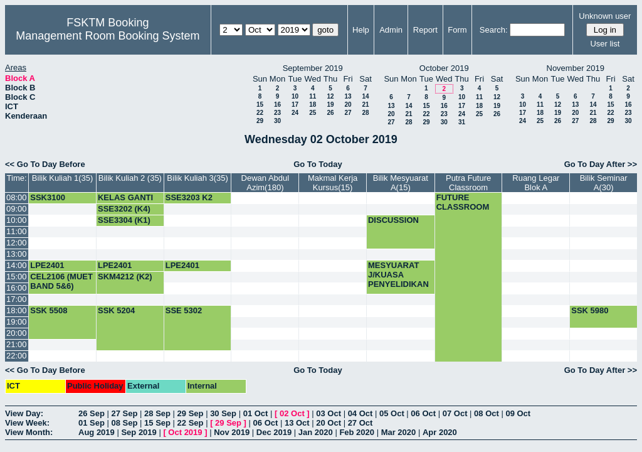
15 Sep (157, 423)
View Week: (27, 423)
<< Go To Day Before (45, 164)
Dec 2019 (274, 432)
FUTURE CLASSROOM (463, 202)
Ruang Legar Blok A (535, 182)
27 (347, 112)
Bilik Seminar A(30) (604, 182)
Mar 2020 (398, 432)
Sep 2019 (138, 432)
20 (347, 104)
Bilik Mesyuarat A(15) (400, 182)
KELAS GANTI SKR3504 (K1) (125, 202)
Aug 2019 (96, 432)
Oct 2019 (185, 432)
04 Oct (360, 413)
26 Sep (91, 413)
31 (461, 122)
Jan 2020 (315, 432)
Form (457, 30)
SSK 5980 (589, 310)
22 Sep (190, 423)
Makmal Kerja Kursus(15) (332, 182)
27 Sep (125, 413)
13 (347, 96)
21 (365, 104)
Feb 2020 (356, 432)
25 (312, 112)
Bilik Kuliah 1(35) (62, 178)
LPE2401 (47, 265)
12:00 (16, 242)
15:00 (16, 276)
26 (330, 112)
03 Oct (328, 413)
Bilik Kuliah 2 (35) (130, 178)
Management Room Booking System (107, 36)
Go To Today (317, 164)
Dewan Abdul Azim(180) (265, 182)
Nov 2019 (232, 432)
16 (277, 104)
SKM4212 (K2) (125, 276)
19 (330, 104)
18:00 (16, 310)
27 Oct (360, 423)
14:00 (16, 265)
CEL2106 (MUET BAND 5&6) (61, 281)
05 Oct (391, 413)
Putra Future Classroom (468, 182)
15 (259, 104)
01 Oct (255, 413)
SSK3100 (47, 197)
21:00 (16, 344)
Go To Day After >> (600, 164)
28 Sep (157, 413)
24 (295, 112)
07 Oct (455, 413)
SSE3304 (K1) (124, 220)
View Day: (24, 413)
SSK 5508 (48, 310)
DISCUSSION (393, 220)
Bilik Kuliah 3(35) (197, 178)
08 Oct (486, 413)
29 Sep (190, 413)
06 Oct (423, 413)
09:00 (16, 208)
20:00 (16, 333)
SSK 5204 (116, 310)
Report (425, 30)
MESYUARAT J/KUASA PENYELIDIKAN (398, 275)
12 (330, 96)
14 (365, 96)
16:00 (16, 288)
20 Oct (328, 423)
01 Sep (91, 423)
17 (295, 104)
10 (295, 96)
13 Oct (297, 423)
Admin (391, 30)
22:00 (16, 355)
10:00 (16, 220)
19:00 (16, 321)
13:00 (16, 254)
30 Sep (223, 413)
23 (277, 112)
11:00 (16, 231)
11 (312, 96)
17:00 (16, 299)
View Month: (29, 432)
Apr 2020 (440, 432)
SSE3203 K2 (189, 197)
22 (259, 112)
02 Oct (292, 413)
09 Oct (517, 413)
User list (604, 43)
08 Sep (125, 423)
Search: (494, 30)
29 (259, 120)
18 (312, 104)
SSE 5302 (184, 310)
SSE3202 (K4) (124, 208)
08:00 (16, 197)
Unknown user (605, 16)
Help (360, 30)
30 (277, 120)
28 (365, 112)
